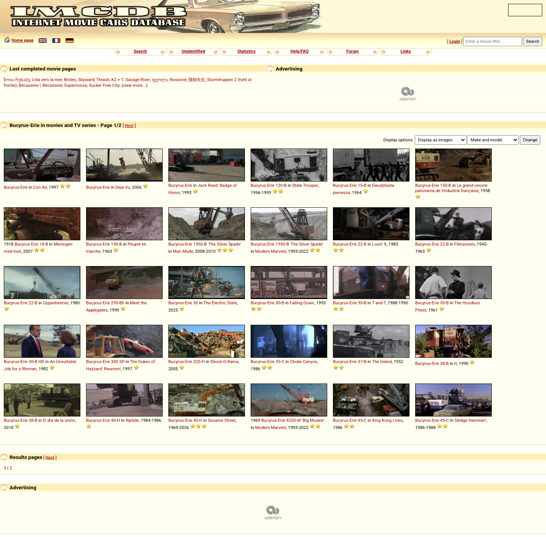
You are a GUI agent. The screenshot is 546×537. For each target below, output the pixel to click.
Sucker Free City (104, 85)
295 (114, 302)
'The (212, 244)
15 (360, 185)
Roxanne (178, 79)
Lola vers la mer (47, 79)
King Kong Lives (387, 420)
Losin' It (379, 244)
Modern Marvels (270, 251)
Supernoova (75, 85)
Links (405, 51)
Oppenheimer (55, 302)
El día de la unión (59, 420)
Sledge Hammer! (470, 420)
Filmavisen (464, 244)
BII (121, 302)
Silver (222, 244)
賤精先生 (196, 79)
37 (360, 361)
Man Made (183, 251)
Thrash (103, 79)
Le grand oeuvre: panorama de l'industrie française (451, 188)
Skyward (86, 79)
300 (114, 361)
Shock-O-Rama (224, 361)
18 (41, 244)
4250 (291, 420)
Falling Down (302, 302)
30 (195, 302)
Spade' (234, 244)
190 (114, 244)
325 (197, 361)
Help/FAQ (299, 51)
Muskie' (317, 420)
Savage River (138, 79)
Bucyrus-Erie (16, 187)
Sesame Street (221, 420)
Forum (353, 51)
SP (121, 361)
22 (360, 244)
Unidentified (193, 51)
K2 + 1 (117, 79)
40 (113, 420)
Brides (70, 79)
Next (129, 125)
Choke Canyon (303, 361)
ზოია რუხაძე (17, 79)
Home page (22, 40)
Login (454, 41)
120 (279, 185)
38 (442, 363)
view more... (134, 85)
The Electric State (220, 302)
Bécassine (52, 85)
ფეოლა (160, 79)
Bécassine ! (30, 85)
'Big (305, 420)
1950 (198, 244)
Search (140, 51)
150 (443, 185)
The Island (382, 361)
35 (278, 361)
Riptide (132, 420)
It (455, 363)
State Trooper (304, 185)
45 (360, 420)
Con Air (40, 187)
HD (41, 361)
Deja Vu (122, 187)
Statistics (246, 51)
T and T (379, 302)
